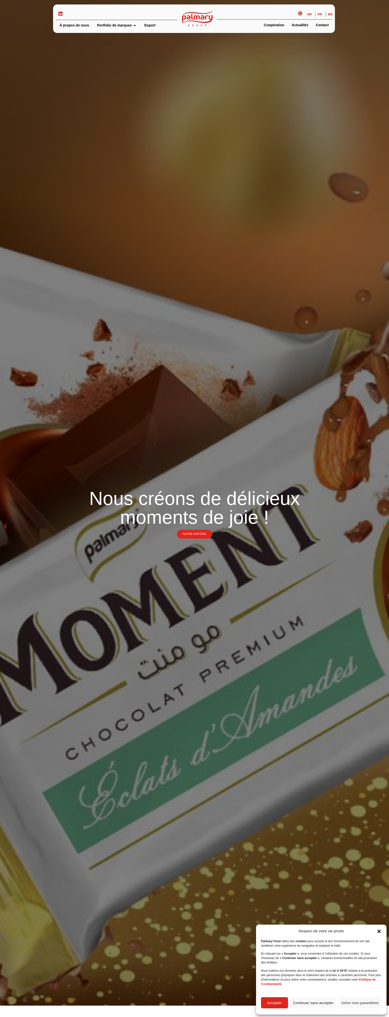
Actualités (300, 25)
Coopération (274, 25)
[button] (379, 931)
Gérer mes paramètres (360, 1003)
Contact (322, 25)
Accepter (274, 1003)
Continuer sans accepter (313, 1003)
